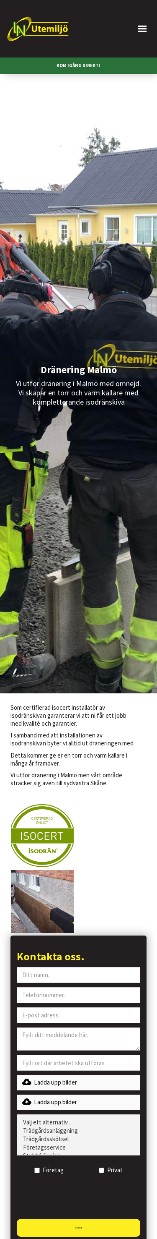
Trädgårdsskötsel (78, 1139)
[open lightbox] (42, 835)
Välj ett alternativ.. (78, 1122)
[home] (37, 29)
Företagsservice (78, 1147)
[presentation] (80, 1199)
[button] (116, 29)
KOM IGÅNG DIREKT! (78, 65)
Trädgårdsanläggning (78, 1131)
